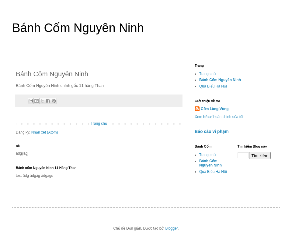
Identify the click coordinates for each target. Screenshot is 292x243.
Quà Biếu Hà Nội (213, 86)
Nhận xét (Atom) (44, 132)
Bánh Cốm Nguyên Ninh (78, 27)
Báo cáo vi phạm (212, 131)
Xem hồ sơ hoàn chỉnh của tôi (219, 117)
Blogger (171, 228)
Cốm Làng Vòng (215, 109)
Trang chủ (99, 123)
